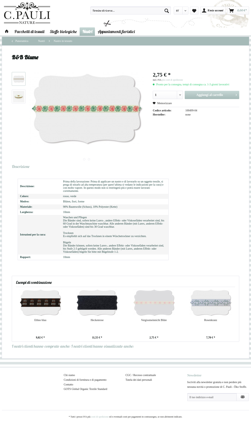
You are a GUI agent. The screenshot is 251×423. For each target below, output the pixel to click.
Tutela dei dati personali (139, 379)
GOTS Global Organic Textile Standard (85, 389)
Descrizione (20, 166)
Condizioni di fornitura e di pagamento (85, 379)
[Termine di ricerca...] (130, 10)
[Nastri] (87, 31)
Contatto (68, 384)
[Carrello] (238, 10)
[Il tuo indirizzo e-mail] (212, 397)
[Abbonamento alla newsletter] (242, 397)
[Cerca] (167, 10)
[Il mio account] (213, 10)
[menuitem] (130, 12)
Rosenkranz (210, 320)
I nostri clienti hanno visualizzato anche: (102, 346)
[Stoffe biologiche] (63, 31)
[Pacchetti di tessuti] (29, 31)
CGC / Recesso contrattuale (141, 375)
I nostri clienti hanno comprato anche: (41, 346)
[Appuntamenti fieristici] (116, 31)
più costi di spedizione (172, 79)
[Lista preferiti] (194, 10)
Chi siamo (69, 375)
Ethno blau (40, 320)
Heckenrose (97, 320)
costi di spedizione (99, 416)
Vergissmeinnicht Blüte (154, 320)
